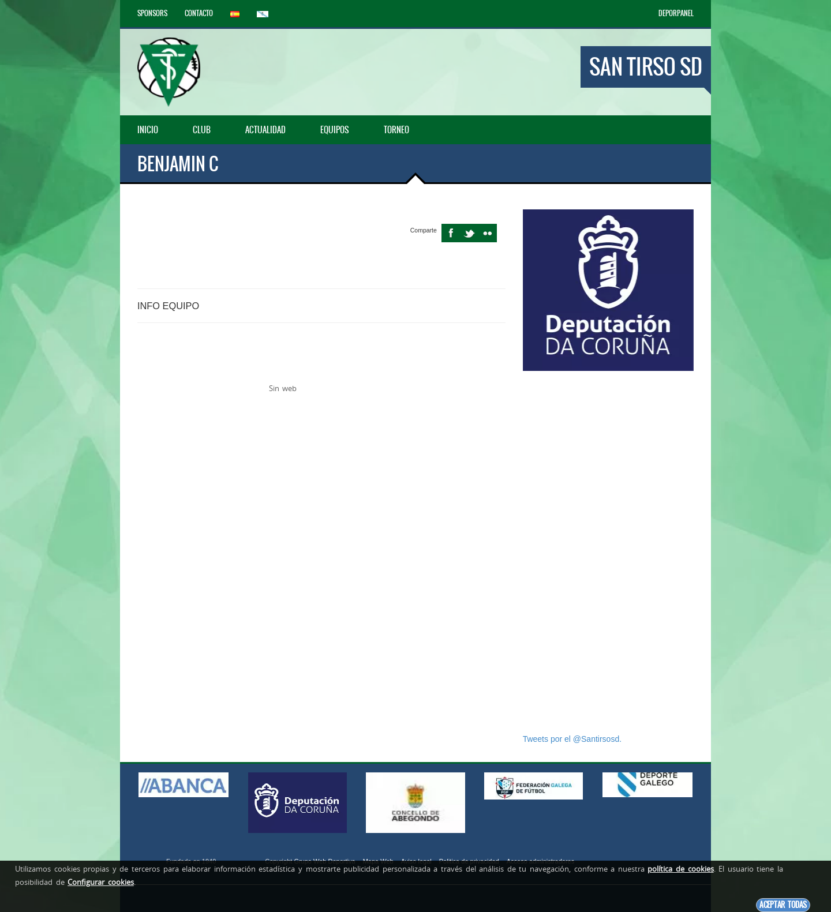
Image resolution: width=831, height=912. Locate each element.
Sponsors (152, 13)
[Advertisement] (608, 552)
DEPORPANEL (676, 13)
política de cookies (680, 869)
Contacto (199, 13)
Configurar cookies (101, 882)
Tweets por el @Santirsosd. (572, 739)
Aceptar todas (783, 905)
